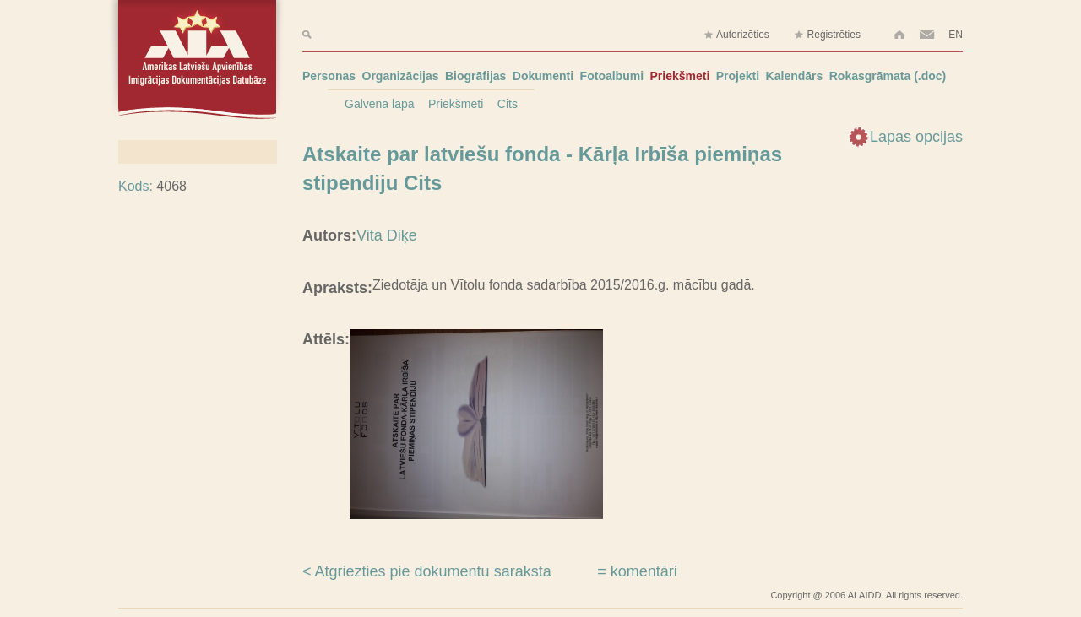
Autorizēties (736, 35)
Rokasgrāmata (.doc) (887, 76)
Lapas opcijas (916, 136)
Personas (329, 76)
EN (955, 35)
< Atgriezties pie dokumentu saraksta (426, 571)
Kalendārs (794, 76)
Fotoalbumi (612, 76)
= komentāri (637, 571)
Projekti (737, 76)
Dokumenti (543, 76)
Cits (507, 104)
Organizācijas (400, 76)
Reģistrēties (827, 35)
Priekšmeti (680, 76)
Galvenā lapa (380, 104)
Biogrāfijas (475, 76)
